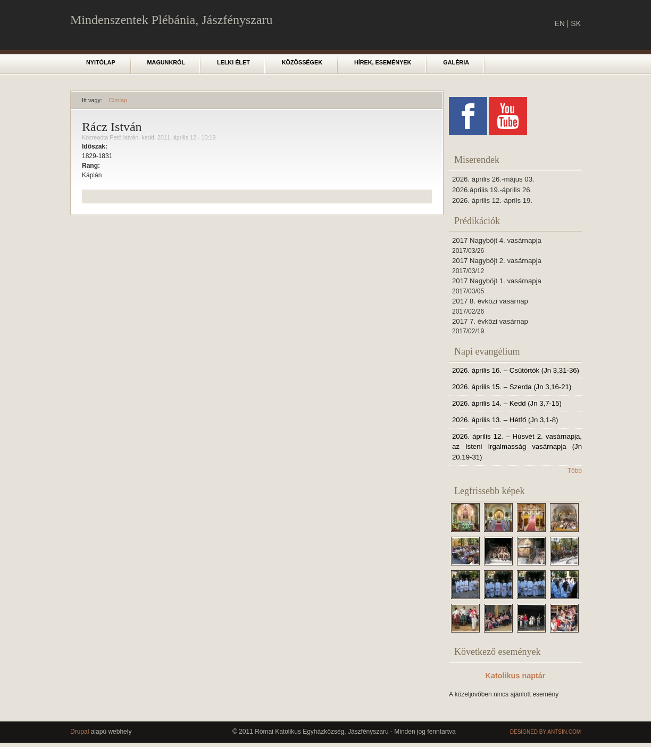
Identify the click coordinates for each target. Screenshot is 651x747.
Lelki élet (233, 62)
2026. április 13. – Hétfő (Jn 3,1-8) (505, 420)
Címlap (118, 100)
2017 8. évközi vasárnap (490, 301)
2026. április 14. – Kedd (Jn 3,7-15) (507, 403)
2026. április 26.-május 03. (493, 179)
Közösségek (302, 62)
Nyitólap (100, 62)
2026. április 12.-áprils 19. (492, 200)
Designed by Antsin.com (545, 732)
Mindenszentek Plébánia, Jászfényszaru (171, 20)
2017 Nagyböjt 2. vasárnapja (496, 261)
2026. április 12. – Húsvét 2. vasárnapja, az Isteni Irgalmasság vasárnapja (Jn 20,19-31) (517, 447)
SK (576, 23)
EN (559, 23)
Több (574, 470)
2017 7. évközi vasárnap (490, 321)
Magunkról (166, 62)
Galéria (456, 62)
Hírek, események (382, 62)
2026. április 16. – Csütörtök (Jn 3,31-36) (515, 370)
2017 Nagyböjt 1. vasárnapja (496, 281)
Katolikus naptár (516, 675)
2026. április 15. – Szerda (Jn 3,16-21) (511, 387)
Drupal (79, 731)
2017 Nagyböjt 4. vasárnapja (496, 240)
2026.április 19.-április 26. (492, 190)
